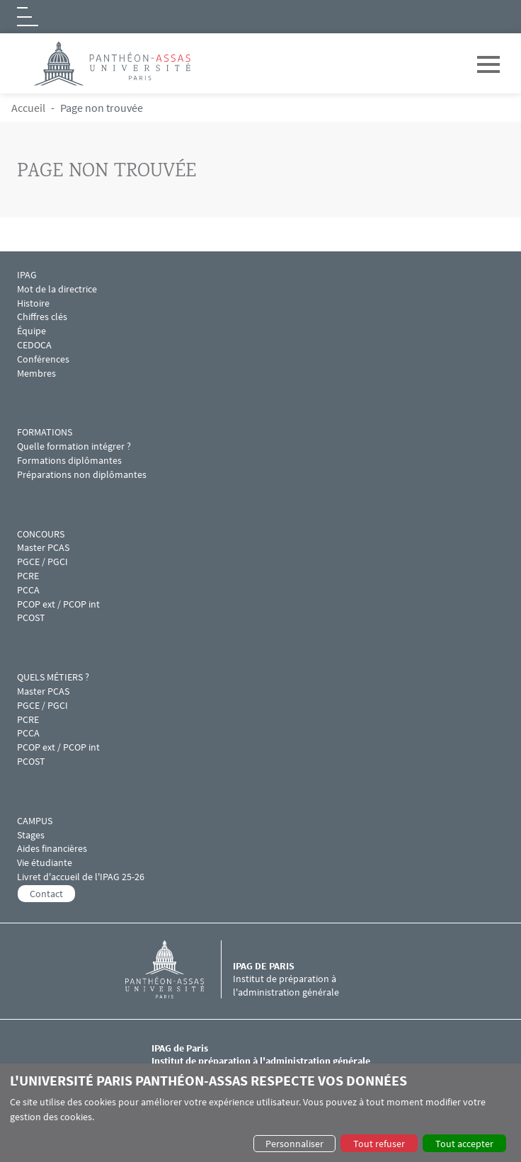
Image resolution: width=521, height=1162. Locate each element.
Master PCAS (43, 548)
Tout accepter (464, 1143)
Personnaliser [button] (294, 1143)
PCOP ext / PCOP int (58, 604)
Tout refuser (379, 1143)
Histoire (33, 303)
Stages (31, 835)
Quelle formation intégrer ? (74, 446)
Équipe (31, 331)
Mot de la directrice (57, 289)
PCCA (28, 590)
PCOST (31, 618)
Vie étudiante (44, 863)
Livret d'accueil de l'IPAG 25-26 (80, 877)
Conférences (44, 359)
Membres (36, 374)
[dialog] (260, 1113)
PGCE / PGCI (42, 562)
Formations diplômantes (69, 461)
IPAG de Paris (263, 965)
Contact (46, 893)
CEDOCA (34, 345)
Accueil (28, 108)
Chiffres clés (42, 317)
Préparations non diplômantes (82, 475)
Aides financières (52, 849)
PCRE (28, 576)
